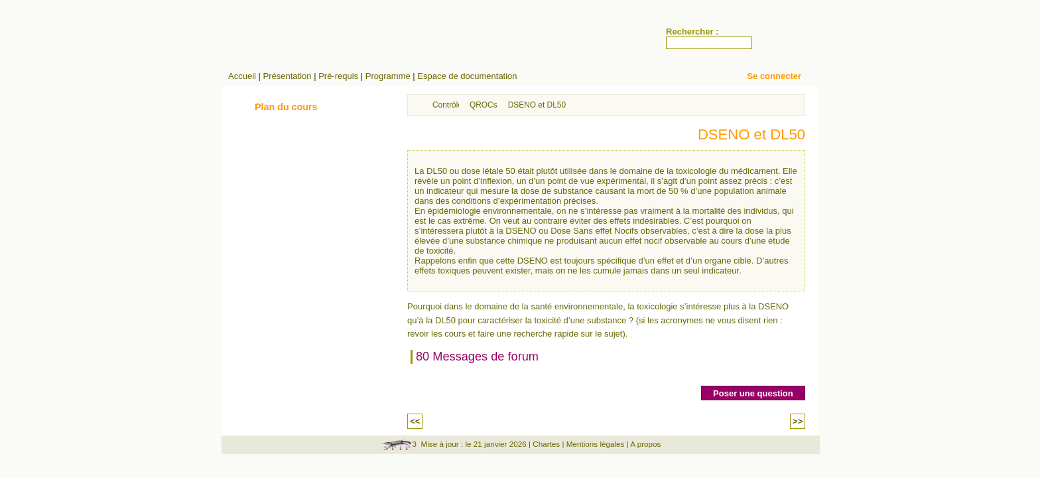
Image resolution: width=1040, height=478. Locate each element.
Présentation (287, 76)
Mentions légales (595, 443)
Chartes (546, 443)
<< (415, 421)
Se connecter (774, 76)
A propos (645, 443)
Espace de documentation (467, 76)
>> (798, 421)
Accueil (242, 76)
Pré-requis (338, 76)
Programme (388, 76)
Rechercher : (692, 32)
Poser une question (753, 393)
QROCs (483, 105)
